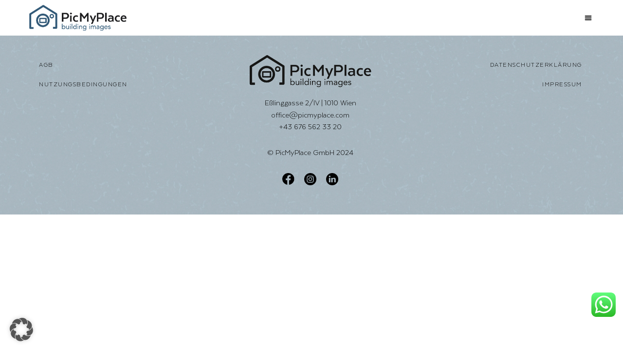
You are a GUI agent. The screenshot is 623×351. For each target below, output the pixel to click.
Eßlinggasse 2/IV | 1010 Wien (310, 102)
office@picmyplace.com (310, 115)
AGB (46, 64)
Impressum (562, 84)
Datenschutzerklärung (536, 64)
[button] (588, 17)
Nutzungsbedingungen (83, 84)
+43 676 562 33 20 (310, 126)
